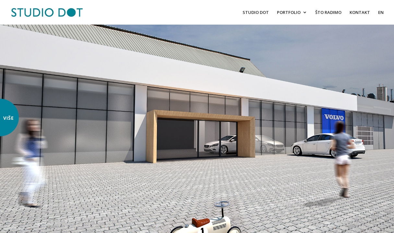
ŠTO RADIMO (328, 12)
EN (381, 12)
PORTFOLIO (289, 12)
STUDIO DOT (256, 12)
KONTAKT (360, 12)
